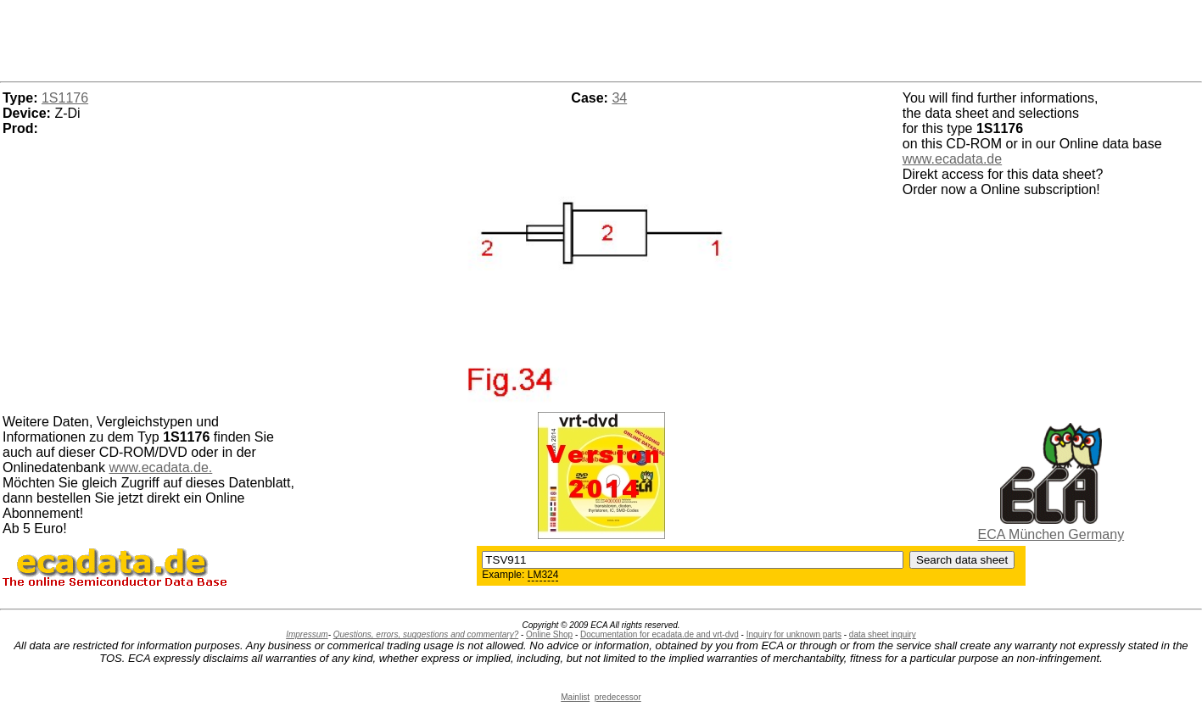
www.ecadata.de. (160, 467)
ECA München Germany (1051, 534)
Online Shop (549, 634)
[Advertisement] (601, 38)
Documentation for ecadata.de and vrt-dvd (659, 634)
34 (619, 98)
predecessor (618, 697)
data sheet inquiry (882, 634)
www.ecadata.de (952, 159)
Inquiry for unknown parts (793, 634)
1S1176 (65, 98)
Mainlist (575, 697)
